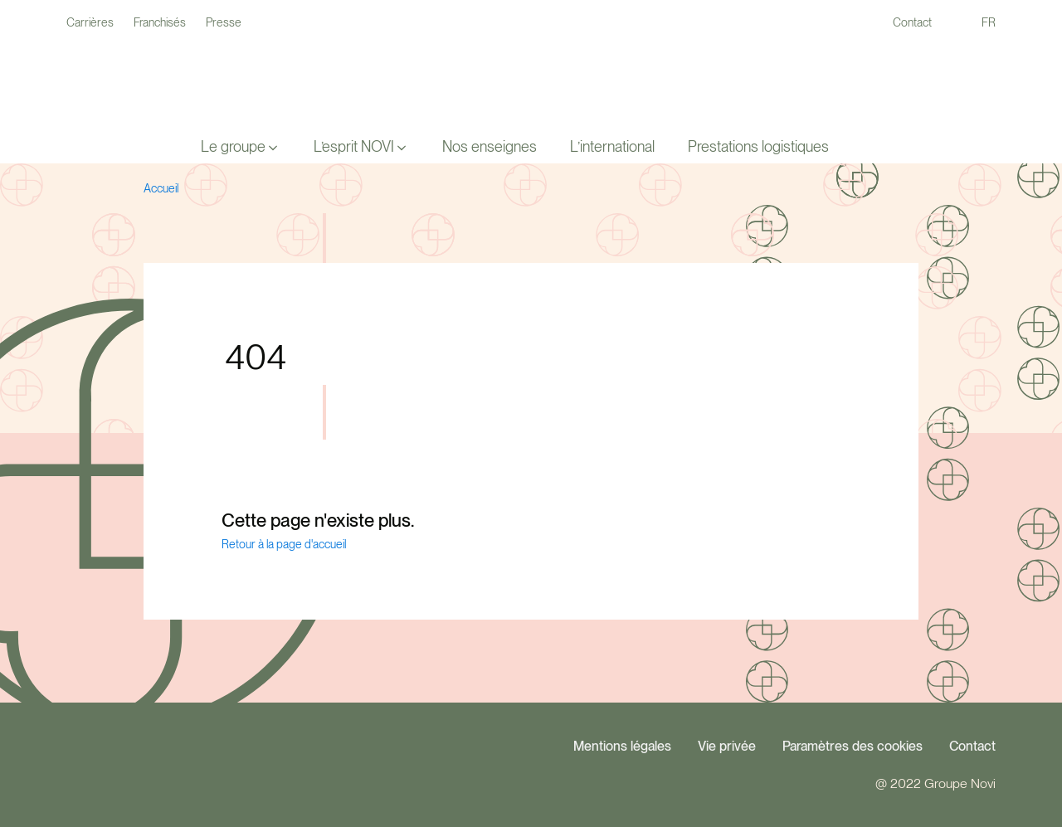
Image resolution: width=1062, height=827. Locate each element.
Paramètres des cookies (852, 746)
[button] (240, 147)
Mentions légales (622, 746)
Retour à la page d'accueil (284, 544)
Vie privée (727, 746)
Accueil (161, 188)
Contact (972, 746)
